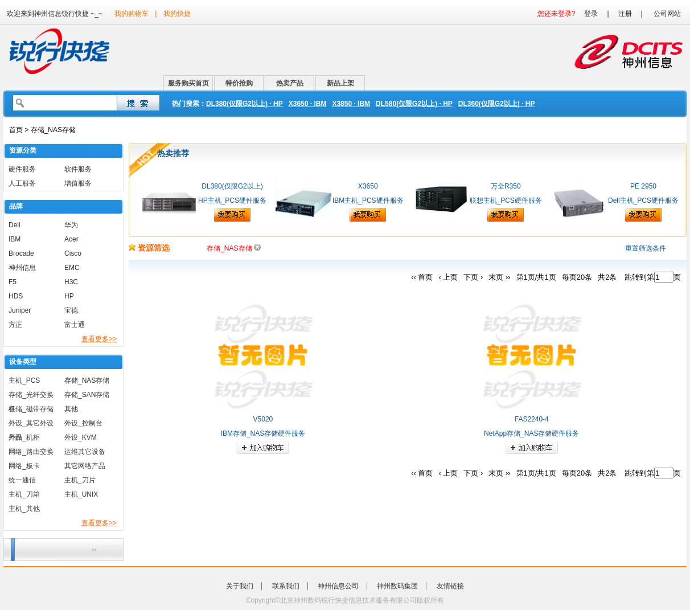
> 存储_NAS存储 (49, 130)
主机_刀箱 (24, 494)
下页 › (473, 277)
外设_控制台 (83, 423)
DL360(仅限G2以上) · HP (496, 104)
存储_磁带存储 (31, 409)
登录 (591, 14)
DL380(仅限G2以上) (232, 186)
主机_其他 (24, 509)
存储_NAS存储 (86, 380)
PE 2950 (643, 186)
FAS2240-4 (532, 419)
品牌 (16, 206)
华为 (71, 225)
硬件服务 (22, 169)
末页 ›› (499, 277)
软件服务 (78, 169)
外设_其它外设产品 (31, 425)
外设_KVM (80, 437)
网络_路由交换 (31, 452)
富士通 (74, 325)
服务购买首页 (188, 83)
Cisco (72, 253)
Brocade (21, 253)
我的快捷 (177, 14)
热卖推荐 (173, 153)
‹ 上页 (448, 277)
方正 (15, 325)
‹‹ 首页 (422, 277)
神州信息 (22, 268)
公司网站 (667, 14)
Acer (71, 239)
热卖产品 (289, 83)
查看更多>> (99, 339)
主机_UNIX (81, 494)
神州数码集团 (397, 586)
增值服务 (78, 183)
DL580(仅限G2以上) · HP (414, 104)
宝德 (71, 310)
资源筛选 (149, 247)
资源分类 (22, 150)
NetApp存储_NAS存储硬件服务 (531, 433)
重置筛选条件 (645, 248)
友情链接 (450, 586)
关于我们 (239, 586)
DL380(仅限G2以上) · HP (244, 104)
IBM (14, 239)
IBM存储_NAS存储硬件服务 (263, 433)
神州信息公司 (338, 586)
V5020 (263, 419)
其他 (71, 409)
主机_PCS (24, 380)
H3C (71, 282)
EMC (72, 268)
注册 (625, 14)
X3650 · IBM (308, 104)
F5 (13, 282)
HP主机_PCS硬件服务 (232, 200)
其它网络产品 (84, 466)
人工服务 (22, 183)
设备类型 (22, 362)
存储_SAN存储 (86, 395)
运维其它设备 (84, 452)
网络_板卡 (24, 466)
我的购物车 (131, 14)
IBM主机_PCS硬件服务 (368, 200)
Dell (14, 225)
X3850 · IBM (351, 104)
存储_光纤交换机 (31, 396)
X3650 (368, 186)
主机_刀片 (80, 480)
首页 (16, 130)
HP (69, 296)
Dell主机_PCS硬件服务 (643, 200)
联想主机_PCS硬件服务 (506, 200)
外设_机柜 (24, 437)
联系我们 (285, 586)
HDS (16, 296)
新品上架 (340, 83)
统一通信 (22, 480)
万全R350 (506, 186)
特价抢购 (239, 83)
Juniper (20, 310)
